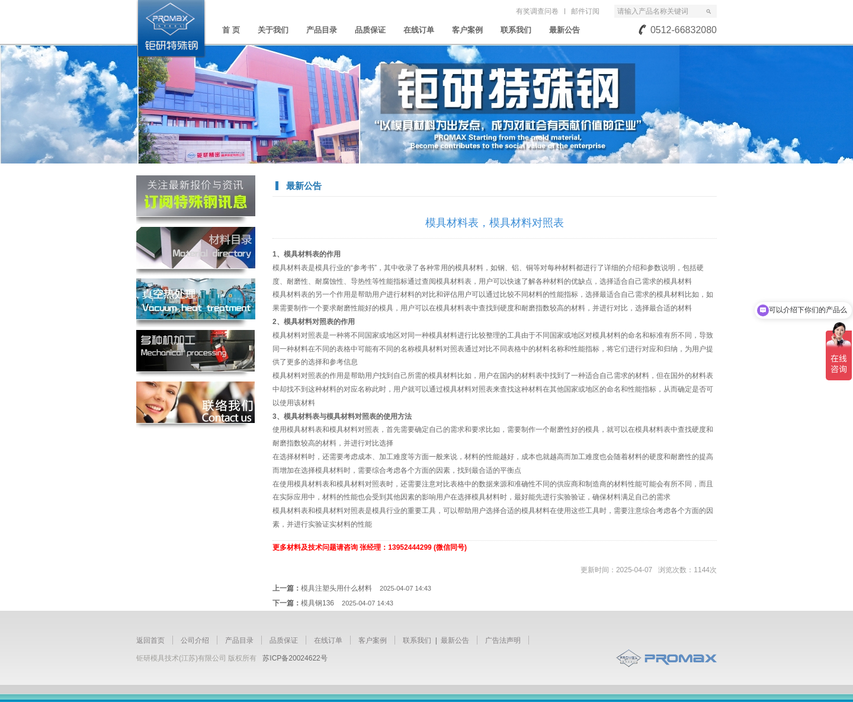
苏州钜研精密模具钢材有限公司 (171, 29)
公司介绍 (195, 640)
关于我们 (273, 29)
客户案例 (467, 29)
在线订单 (418, 29)
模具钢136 (347, 603)
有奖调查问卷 (537, 11)
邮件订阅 (585, 11)
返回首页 (150, 640)
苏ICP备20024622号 (294, 658)
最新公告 (564, 29)
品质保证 (370, 29)
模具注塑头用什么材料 (366, 588)
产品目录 (321, 29)
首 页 (231, 29)
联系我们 (516, 29)
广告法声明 (503, 640)
